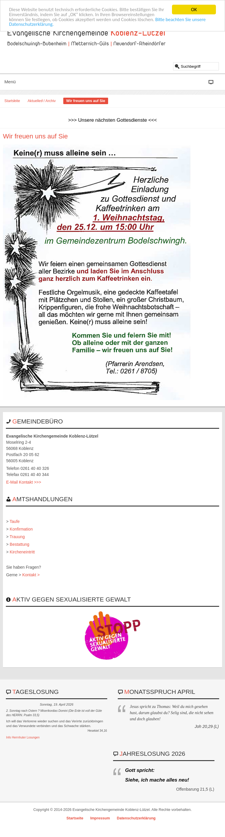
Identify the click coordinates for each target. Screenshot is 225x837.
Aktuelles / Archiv (42, 101)
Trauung (17, 536)
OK (194, 9)
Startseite (12, 101)
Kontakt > (31, 574)
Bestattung (19, 544)
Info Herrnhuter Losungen (23, 737)
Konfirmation (21, 529)
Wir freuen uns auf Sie (35, 136)
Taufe (15, 521)
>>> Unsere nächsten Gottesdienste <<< (112, 120)
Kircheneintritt (22, 552)
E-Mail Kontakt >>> (23, 482)
